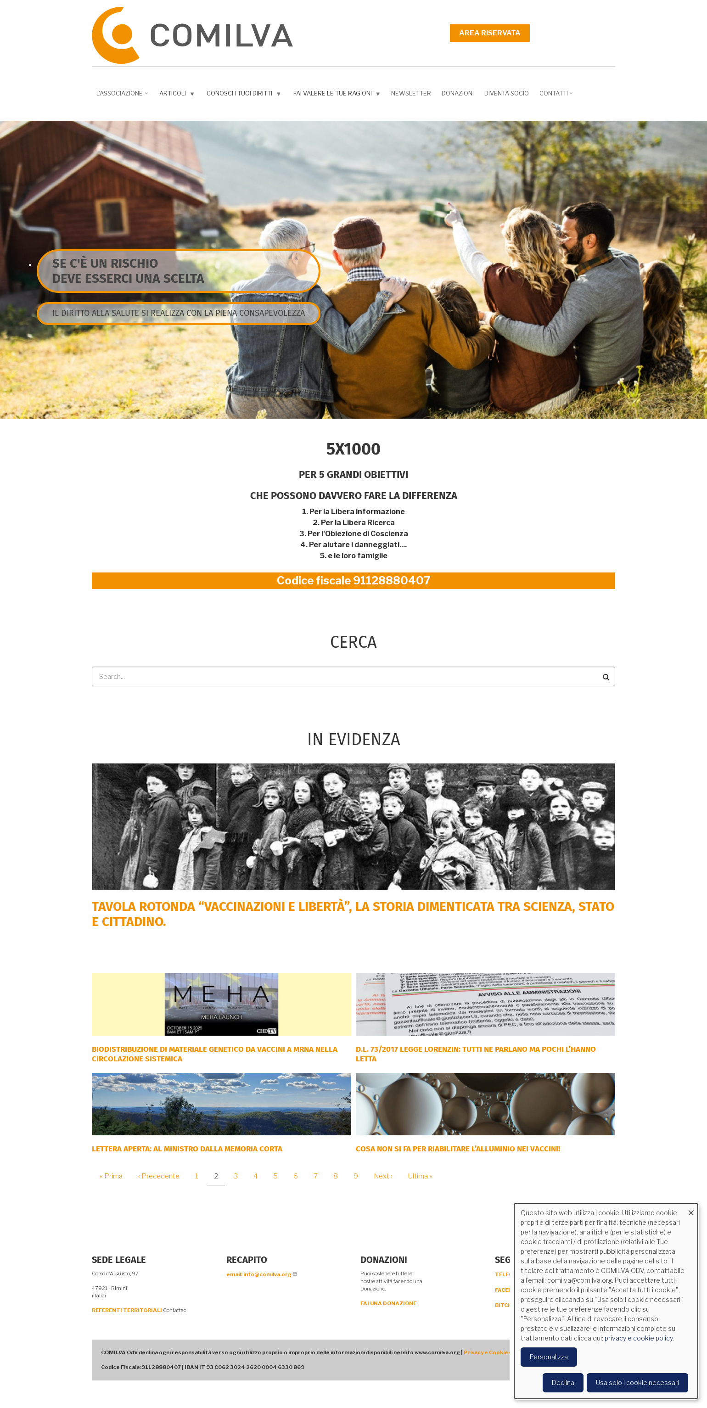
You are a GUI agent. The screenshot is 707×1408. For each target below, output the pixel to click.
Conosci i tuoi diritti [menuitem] (245, 95)
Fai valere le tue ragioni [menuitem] (338, 95)
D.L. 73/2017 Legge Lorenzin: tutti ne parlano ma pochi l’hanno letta (476, 1053)
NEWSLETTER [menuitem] (411, 93)
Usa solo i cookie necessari (637, 1382)
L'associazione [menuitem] (123, 96)
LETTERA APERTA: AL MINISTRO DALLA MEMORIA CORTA (187, 1149)
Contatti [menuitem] (557, 96)
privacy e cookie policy (639, 1338)
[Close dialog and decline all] (691, 1209)
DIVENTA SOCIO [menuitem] (506, 93)
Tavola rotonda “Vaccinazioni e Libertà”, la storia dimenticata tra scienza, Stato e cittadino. (353, 914)
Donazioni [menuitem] (458, 93)
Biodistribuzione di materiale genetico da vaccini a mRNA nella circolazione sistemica (214, 1053)
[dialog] (606, 1301)
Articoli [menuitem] (178, 95)
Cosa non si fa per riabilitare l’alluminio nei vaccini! (458, 1149)
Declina (563, 1382)
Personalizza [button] (549, 1357)
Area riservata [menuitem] (490, 33)
